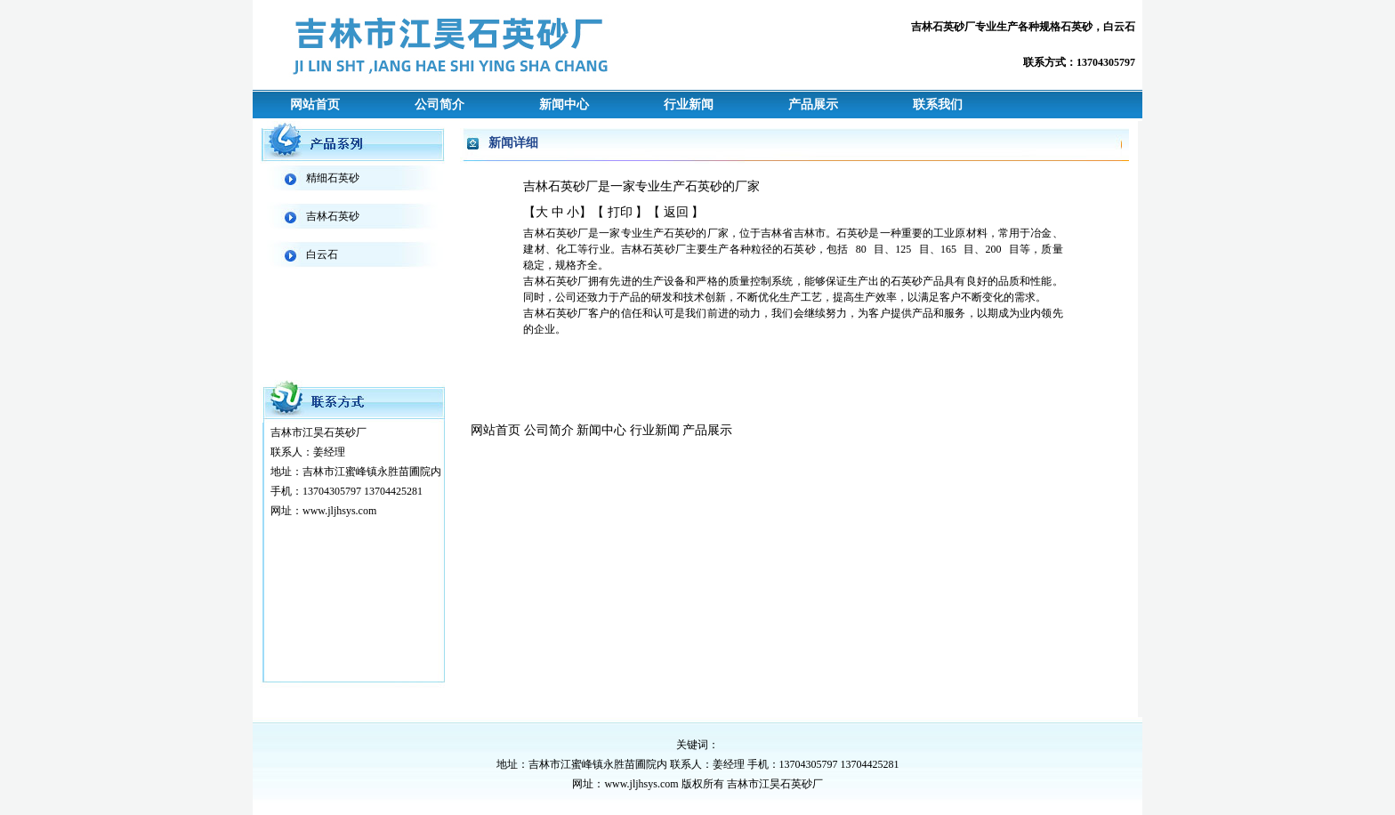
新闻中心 (564, 104)
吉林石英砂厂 (943, 26)
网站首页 (315, 104)
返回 (676, 212)
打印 (620, 212)
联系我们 (938, 104)
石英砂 (1076, 26)
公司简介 (439, 104)
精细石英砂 (332, 178)
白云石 (1119, 26)
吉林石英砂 (332, 216)
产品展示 (813, 104)
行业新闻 (689, 104)
